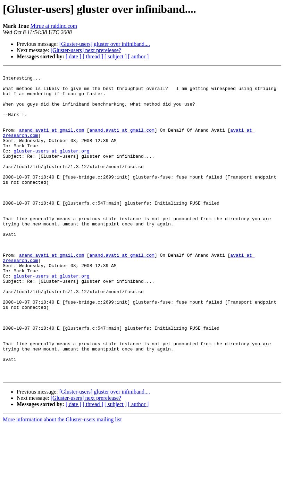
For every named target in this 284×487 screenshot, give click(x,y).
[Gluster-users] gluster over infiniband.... (104, 44)
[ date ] (73, 56)
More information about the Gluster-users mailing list (62, 481)
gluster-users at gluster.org (51, 167)
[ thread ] (93, 56)
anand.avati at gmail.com (51, 142)
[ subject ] (116, 56)
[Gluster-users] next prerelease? (86, 50)
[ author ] (138, 56)
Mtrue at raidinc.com (53, 26)
